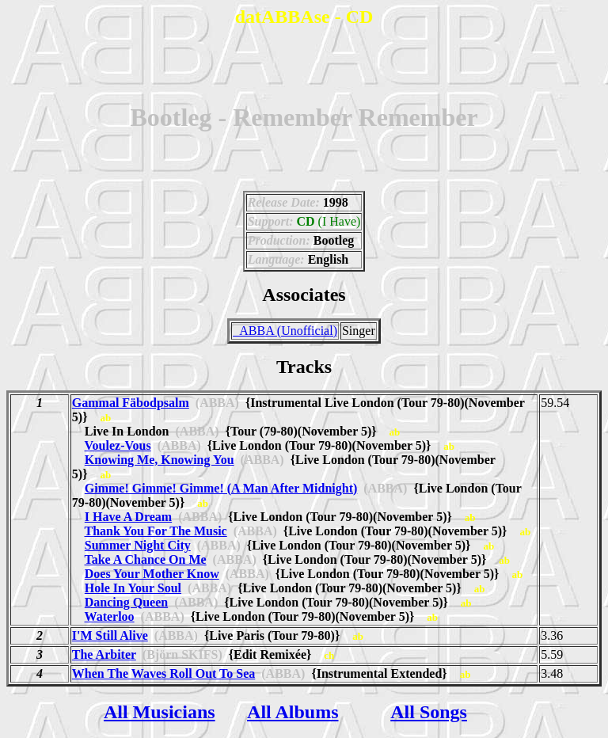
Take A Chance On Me (146, 559)
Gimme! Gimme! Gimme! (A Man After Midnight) (221, 488)
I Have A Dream (128, 516)
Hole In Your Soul (133, 588)
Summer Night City (138, 545)
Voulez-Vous (118, 445)
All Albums (292, 712)
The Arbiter (104, 654)
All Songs (428, 712)
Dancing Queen (126, 602)
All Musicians (159, 712)
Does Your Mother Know (152, 573)
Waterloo (110, 616)
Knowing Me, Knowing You (159, 459)
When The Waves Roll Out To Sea (163, 673)
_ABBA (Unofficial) (285, 330)
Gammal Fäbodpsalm (130, 402)
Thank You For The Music (156, 531)
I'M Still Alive (110, 635)
